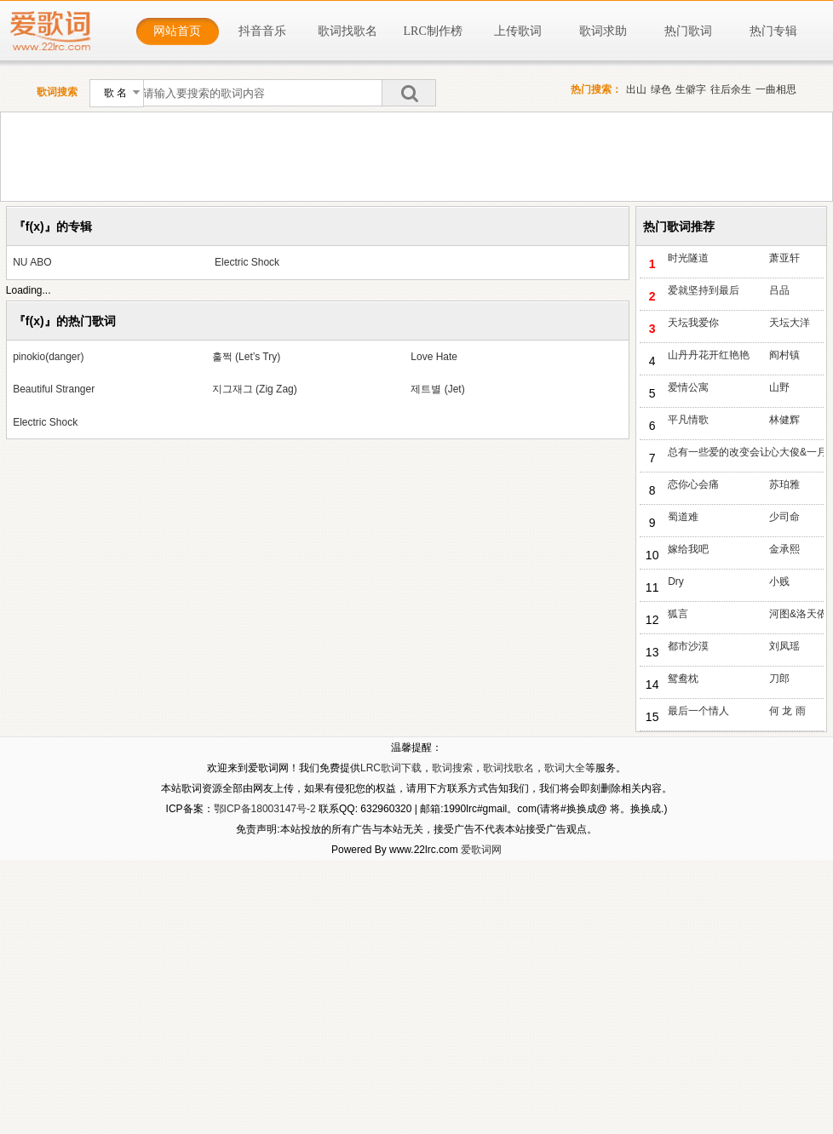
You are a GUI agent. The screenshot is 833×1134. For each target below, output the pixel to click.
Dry (676, 581)
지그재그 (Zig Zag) (254, 389)
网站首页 (177, 31)
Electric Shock (247, 262)
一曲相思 (775, 89)
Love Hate (434, 357)
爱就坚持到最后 (703, 290)
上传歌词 (518, 31)
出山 (636, 89)
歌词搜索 (452, 768)
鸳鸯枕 (683, 678)
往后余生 (730, 89)
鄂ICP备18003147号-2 (265, 809)
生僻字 (690, 89)
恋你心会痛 (693, 484)
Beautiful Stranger (54, 389)
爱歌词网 (481, 850)
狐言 (678, 614)
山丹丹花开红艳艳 (709, 355)
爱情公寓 (688, 387)
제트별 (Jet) (437, 389)
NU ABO (32, 262)
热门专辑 (773, 31)
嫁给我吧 (688, 549)
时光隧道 (688, 258)
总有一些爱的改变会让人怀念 (718, 452)
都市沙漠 (688, 646)
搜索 (409, 92)
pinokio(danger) (48, 357)
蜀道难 (683, 517)
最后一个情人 (698, 711)
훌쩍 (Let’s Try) (246, 357)
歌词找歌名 (347, 31)
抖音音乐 (262, 31)
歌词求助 (603, 31)
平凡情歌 (688, 420)
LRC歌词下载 (391, 768)
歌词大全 (564, 768)
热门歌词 (688, 31)
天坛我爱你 (693, 323)
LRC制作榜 (433, 31)
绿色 (661, 89)
